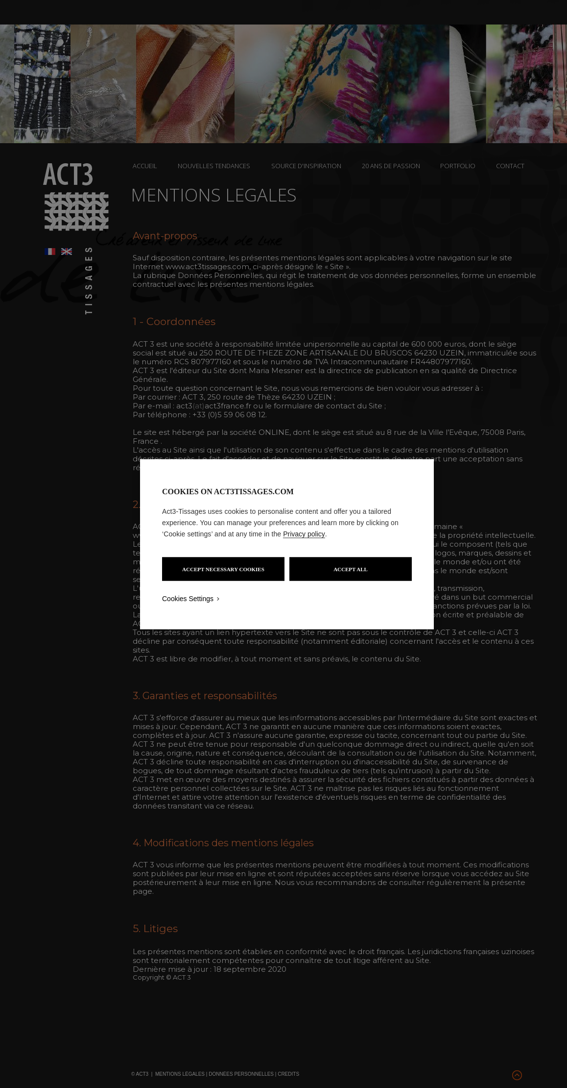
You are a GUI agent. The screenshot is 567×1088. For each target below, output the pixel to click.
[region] (287, 544)
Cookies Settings (187, 598)
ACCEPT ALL (350, 569)
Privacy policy (304, 533)
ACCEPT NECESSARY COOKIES (223, 569)
